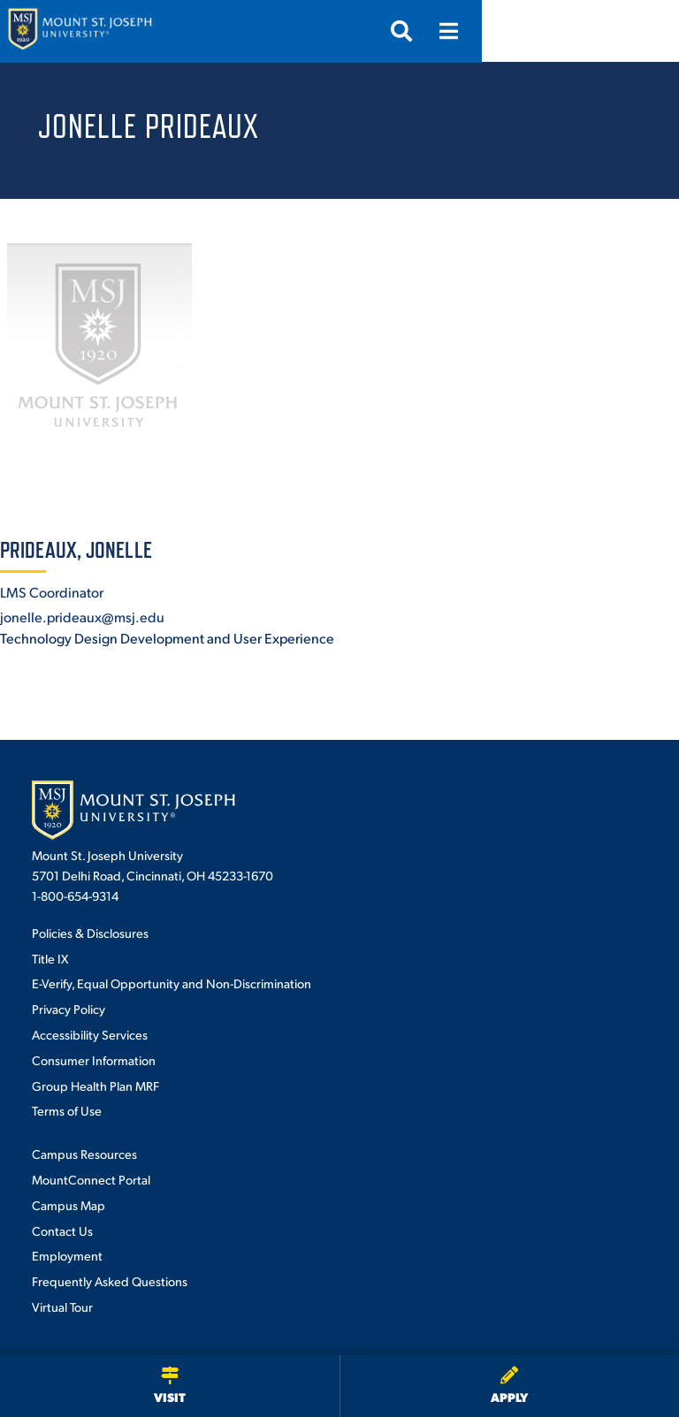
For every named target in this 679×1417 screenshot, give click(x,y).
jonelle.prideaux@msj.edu (82, 616)
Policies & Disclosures (90, 933)
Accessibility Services (90, 1034)
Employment (67, 1255)
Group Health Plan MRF (95, 1085)
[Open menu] (646, 30)
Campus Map (68, 1205)
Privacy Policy (68, 1009)
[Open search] (598, 30)
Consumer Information (94, 1060)
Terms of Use (67, 1110)
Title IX (50, 958)
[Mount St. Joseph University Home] (79, 31)
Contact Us (62, 1230)
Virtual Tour (62, 1306)
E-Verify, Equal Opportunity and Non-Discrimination (171, 983)
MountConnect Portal (91, 1179)
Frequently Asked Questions (109, 1281)
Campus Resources (84, 1154)
